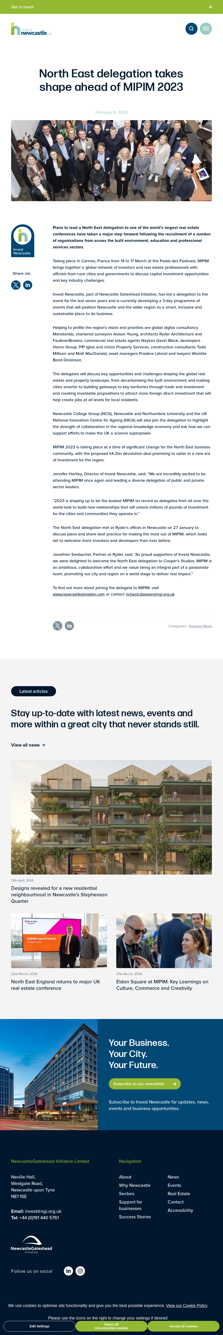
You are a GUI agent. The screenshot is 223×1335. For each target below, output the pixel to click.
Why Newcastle (135, 1185)
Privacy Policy (62, 1300)
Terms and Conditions (28, 1300)
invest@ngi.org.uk (43, 1211)
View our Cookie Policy (186, 1313)
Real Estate (179, 1193)
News (173, 1176)
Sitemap (85, 1300)
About (125, 1176)
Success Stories (135, 1216)
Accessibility (180, 1210)
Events (174, 1185)
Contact (176, 1201)
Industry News (200, 625)
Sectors (126, 1193)
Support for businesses (130, 1205)
